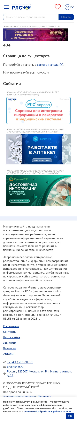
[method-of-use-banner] (35, 34)
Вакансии (9, 348)
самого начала (50, 64)
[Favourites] (57, 6)
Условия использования (19, 397)
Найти (66, 17)
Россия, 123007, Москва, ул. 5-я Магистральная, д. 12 (39, 373)
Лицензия (9, 343)
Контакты (9, 332)
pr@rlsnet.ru (15, 367)
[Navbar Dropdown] (7, 7)
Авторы (8, 354)
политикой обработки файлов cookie (47, 411)
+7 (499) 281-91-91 (20, 362)
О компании (11, 326)
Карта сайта (11, 337)
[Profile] (68, 7)
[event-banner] (38, 110)
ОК (70, 416)
